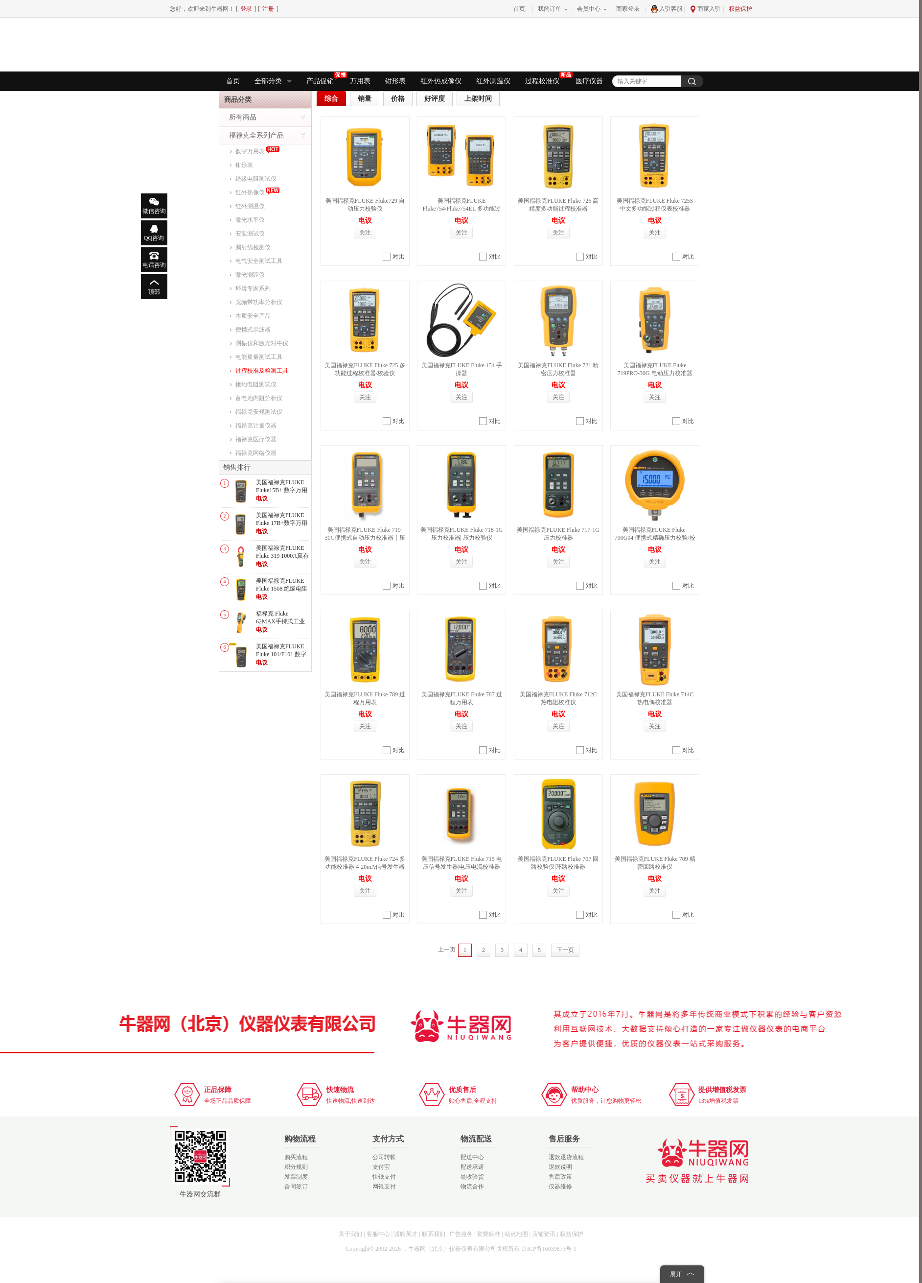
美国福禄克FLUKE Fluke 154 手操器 (461, 369)
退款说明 (560, 1167)
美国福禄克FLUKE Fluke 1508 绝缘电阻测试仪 (281, 588)
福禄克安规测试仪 (258, 411)
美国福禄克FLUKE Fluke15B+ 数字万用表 (281, 490)
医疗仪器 (589, 81)
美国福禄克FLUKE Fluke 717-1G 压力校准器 (558, 533)
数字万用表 (257, 149)
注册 (268, 8)
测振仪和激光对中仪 (261, 343)
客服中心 (378, 1234)
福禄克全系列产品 (256, 135)
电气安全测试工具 (258, 261)
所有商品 (242, 117)
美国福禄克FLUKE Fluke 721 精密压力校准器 (558, 369)
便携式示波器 (253, 329)
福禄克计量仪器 (256, 425)
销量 (364, 98)
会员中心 (588, 8)
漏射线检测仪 (253, 247)
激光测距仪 (250, 274)
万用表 (360, 81)
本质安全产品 (253, 315)
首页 (519, 8)
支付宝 (381, 1167)
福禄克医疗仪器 (256, 439)
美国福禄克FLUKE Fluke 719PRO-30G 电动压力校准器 (655, 369)
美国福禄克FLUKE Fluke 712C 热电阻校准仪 (558, 698)
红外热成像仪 (440, 81)
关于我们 (350, 1234)
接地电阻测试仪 (256, 384)
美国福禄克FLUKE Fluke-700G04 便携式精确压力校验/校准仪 (655, 537)
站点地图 (516, 1234)
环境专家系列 (253, 288)
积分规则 (296, 1167)
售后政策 (560, 1176)
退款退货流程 (566, 1157)
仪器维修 (560, 1186)
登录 (246, 8)
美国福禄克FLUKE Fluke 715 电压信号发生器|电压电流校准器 (461, 862)
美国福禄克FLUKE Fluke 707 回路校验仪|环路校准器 (558, 862)
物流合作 (472, 1186)
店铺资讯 (543, 1234)
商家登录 (628, 8)
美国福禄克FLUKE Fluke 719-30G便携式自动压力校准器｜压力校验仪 (364, 537)
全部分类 (273, 81)
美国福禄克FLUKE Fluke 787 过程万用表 (461, 698)
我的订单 (549, 8)
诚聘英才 (405, 1234)
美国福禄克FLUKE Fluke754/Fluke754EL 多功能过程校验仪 (462, 208)
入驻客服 (666, 9)
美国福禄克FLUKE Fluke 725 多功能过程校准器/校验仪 (364, 369)
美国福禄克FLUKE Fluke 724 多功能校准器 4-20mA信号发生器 (364, 862)
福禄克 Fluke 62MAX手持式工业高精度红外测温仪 (280, 621)
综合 (331, 98)
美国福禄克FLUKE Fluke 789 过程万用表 (364, 698)
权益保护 (740, 8)
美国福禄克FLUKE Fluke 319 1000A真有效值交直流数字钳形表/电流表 (282, 559)
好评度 (434, 98)
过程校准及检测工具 (261, 370)
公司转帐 (384, 1157)
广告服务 (461, 1234)
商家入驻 (705, 9)
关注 (365, 232)
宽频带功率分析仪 (258, 302)
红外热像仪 (257, 191)
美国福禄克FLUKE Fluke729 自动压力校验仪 (365, 204)
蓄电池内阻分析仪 (258, 398)
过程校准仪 (546, 80)
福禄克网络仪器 (256, 453)
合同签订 (296, 1186)
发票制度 (296, 1176)
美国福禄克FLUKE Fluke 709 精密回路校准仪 (655, 862)
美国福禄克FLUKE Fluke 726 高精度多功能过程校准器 (558, 204)
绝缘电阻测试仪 (256, 178)
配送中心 (472, 1157)
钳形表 (395, 81)
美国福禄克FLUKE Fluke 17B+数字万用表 (281, 523)
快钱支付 (384, 1176)
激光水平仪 (250, 219)
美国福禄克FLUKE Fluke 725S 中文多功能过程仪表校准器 (655, 204)
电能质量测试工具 (258, 357)
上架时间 (478, 98)
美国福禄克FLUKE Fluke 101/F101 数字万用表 (281, 654)
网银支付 (384, 1186)
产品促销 (324, 80)
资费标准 (488, 1234)
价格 (398, 98)
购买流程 (296, 1157)
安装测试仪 (250, 233)
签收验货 (472, 1176)
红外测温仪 (493, 81)
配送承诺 (472, 1167)
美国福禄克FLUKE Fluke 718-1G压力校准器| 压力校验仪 (461, 533)
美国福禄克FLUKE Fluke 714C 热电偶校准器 (654, 698)
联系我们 (433, 1234)
